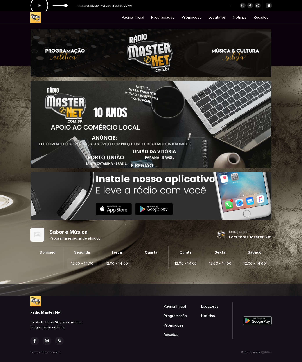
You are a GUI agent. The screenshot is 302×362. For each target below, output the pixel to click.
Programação (162, 17)
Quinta (186, 252)
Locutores (217, 17)
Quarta (151, 252)
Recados (260, 17)
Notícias (239, 17)
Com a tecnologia (256, 352)
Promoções (191, 17)
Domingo (48, 252)
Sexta (220, 252)
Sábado (254, 252)
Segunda (82, 252)
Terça (116, 252)
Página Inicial (133, 17)
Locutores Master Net (250, 237)
